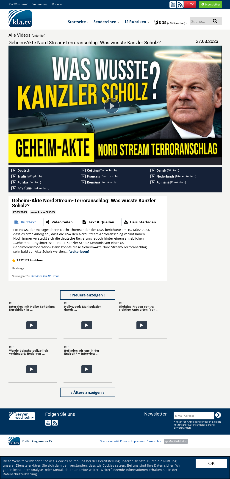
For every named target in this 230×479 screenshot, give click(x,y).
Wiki (116, 441)
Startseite (78, 21)
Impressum (138, 441)
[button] (190, 4)
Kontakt (57, 4)
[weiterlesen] (79, 251)
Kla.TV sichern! (18, 4)
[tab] (27, 222)
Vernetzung (40, 4)
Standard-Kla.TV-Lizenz (45, 276)
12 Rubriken (137, 21)
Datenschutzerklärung (20, 474)
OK (211, 463)
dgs (170, 22)
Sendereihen (107, 21)
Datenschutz (155, 441)
